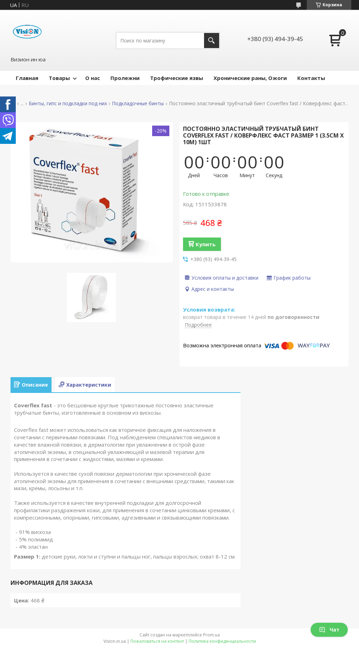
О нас (92, 77)
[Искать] (211, 40)
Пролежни (125, 77)
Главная (27, 77)
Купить (206, 244)
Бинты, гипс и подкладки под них (68, 103)
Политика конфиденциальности (222, 641)
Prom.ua (211, 635)
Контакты (311, 77)
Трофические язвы (176, 77)
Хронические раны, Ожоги (250, 77)
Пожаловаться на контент (157, 641)
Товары (59, 77)
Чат (329, 629)
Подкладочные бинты (138, 103)
